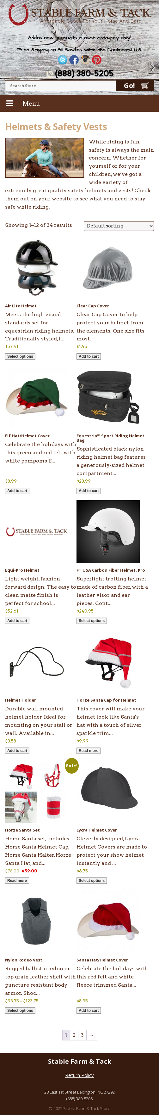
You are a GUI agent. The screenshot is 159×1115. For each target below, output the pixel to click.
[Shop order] (119, 226)
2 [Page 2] (74, 1035)
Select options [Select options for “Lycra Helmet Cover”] (92, 880)
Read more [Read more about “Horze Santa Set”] (17, 880)
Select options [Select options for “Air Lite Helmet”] (20, 356)
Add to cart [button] (89, 356)
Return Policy (79, 1075)
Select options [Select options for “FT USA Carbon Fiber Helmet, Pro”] (92, 621)
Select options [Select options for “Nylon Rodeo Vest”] (20, 1010)
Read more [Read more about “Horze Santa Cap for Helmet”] (88, 750)
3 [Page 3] (82, 1035)
